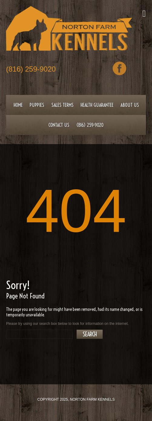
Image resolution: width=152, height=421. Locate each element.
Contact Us (58, 125)
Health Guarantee (97, 105)
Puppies (37, 105)
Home (18, 105)
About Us (130, 105)
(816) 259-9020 (31, 69)
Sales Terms (62, 105)
